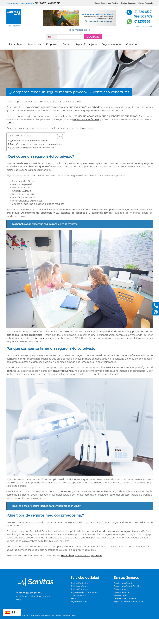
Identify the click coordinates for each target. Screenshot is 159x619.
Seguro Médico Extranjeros (84, 592)
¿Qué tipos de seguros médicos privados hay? (32, 147)
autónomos (82, 555)
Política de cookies (69, 615)
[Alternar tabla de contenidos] (58, 136)
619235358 (142, 21)
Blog (18, 599)
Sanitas (10, 122)
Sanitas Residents (145, 3)
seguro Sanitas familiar (86, 119)
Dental (66, 44)
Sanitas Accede (121, 589)
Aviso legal (41, 615)
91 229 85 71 (40, 3)
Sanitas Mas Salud (123, 583)
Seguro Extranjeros (86, 44)
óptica (27, 338)
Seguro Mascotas (111, 44)
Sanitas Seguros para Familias (106, 3)
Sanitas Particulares (80, 583)
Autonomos (34, 44)
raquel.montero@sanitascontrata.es (33, 596)
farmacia (40, 338)
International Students (125, 598)
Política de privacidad (54, 615)
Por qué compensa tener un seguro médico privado (36, 144)
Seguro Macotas (79, 601)
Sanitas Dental (121, 595)
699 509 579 (54, 3)
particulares (67, 555)
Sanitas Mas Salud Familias (127, 586)
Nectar (74, 598)
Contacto (131, 44)
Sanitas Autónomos (80, 586)
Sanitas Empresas (128, 3)
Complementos (78, 595)
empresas (96, 555)
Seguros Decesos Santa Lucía (128, 601)
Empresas (51, 44)
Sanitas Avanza (121, 592)
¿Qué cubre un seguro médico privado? (29, 140)
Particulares (15, 44)
